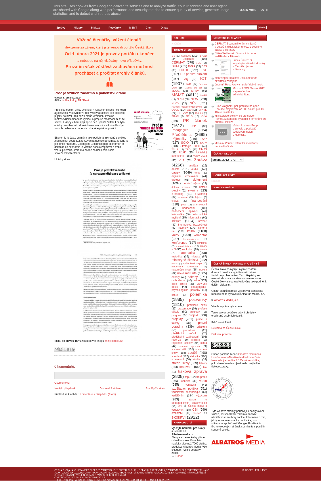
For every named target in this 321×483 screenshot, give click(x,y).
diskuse (176, 179)
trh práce (202, 377)
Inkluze (95, 27)
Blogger (248, 470)
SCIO (185, 142)
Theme (58, 480)
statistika (195, 356)
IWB (188, 84)
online (196, 280)
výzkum (201, 395)
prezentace (184, 308)
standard (177, 356)
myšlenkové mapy (192, 263)
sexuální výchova (189, 346)
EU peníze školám (193, 74)
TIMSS (203, 149)
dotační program (181, 187)
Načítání (177, 43)
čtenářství (177, 413)
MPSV (195, 90)
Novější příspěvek (64, 388)
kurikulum (187, 249)
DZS (204, 66)
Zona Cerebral (116, 480)
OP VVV (183, 113)
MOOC (176, 90)
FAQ (185, 79)
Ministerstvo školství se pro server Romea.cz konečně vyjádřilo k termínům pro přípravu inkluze (240, 119)
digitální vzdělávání (185, 176)
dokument (200, 179)
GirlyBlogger (139, 480)
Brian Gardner (75, 480)
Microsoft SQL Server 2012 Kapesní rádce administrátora (249, 91)
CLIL (198, 62)
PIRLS (189, 116)
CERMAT (178, 62)
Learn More (248, 10)
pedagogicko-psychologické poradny (189, 288)
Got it (264, 10)
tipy (205, 367)
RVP (204, 139)
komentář (200, 235)
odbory (176, 277)
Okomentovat (62, 382)
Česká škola (62, 470)
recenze (176, 339)
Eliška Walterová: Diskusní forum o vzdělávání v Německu (235, 55)
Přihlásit (261, 470)
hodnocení (188, 208)
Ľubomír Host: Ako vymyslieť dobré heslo (239, 84)
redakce (195, 339)
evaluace (182, 197)
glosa (183, 204)
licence (203, 249)
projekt (193, 315)
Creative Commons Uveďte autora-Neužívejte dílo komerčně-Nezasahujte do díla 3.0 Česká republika (236, 357)
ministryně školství (185, 260)
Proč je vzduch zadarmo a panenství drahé (90, 93)
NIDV (194, 99)
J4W (167, 480)
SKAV (203, 142)
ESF (204, 70)
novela (203, 269)
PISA (204, 116)
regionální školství (182, 342)
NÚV (193, 103)
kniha (66, 100)
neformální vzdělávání (185, 266)
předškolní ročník (184, 333)
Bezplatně (188, 58)
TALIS (175, 149)
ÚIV (180, 406)
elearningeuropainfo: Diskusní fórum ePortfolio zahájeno (236, 79)
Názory (78, 27)
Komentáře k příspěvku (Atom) (98, 394)
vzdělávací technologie (186, 392)
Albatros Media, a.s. (226, 300)
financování (199, 200)
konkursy (202, 243)
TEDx (188, 149)
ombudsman (179, 280)
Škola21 (197, 413)
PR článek (84, 100)
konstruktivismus (184, 246)
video (203, 381)
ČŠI (195, 409)
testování (185, 367)
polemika (198, 294)
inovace (202, 221)
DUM (175, 66)
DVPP (191, 66)
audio (194, 169)
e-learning (177, 193)
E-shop (179, 456)
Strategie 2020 (190, 146)
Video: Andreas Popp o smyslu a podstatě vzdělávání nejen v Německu (245, 130)
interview (183, 227)
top (187, 377)
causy (176, 172)
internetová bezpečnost (192, 224)
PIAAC (175, 116)
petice (175, 295)
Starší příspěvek (155, 388)
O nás (164, 27)
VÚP (181, 160)
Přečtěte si (182, 134)
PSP (193, 126)
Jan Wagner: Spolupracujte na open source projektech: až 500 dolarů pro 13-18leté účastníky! (239, 109)
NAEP (204, 95)
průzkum (202, 326)
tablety (203, 363)
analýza (193, 165)
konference (179, 242)
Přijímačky (179, 139)
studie (196, 359)
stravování (178, 359)
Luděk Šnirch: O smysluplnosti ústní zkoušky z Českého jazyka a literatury (249, 65)
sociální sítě (179, 349)
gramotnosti (200, 204)
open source (179, 283)
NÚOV (175, 103)
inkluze (177, 221)
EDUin (183, 70)
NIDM (180, 99)
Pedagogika (180, 130)
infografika (178, 214)
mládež (175, 263)
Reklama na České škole (226, 328)
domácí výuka (191, 183)
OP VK (203, 109)
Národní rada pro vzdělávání (187, 106)
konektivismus (191, 239)
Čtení (148, 27)
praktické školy (197, 305)
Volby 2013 (200, 155)
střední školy (181, 363)
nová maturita (187, 273)
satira (204, 342)
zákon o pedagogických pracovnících (189, 401)
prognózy (195, 311)
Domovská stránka (111, 388)
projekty (177, 319)
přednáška (189, 330)
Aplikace (186, 55)
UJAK (182, 152)
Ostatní (199, 113)
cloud (197, 172)
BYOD (203, 55)
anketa (176, 169)
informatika (194, 217)
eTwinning (201, 193)
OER (190, 109)
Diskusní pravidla (221, 334)
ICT (203, 78)
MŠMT (133, 27)
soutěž (192, 352)
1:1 (173, 55)
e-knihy (193, 190)
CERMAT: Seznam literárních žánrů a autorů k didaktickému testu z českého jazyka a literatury (238, 46)
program (177, 315)
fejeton (198, 197)
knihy (73, 100)
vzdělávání (178, 395)
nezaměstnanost (181, 269)
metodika (177, 256)
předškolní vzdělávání (185, 336)
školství (179, 417)
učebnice (185, 381)
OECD (175, 109)
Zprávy (61, 27)
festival (175, 200)
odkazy (193, 277)
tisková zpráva (192, 371)
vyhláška (190, 384)
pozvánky (198, 299)
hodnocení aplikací (185, 211)
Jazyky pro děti (194, 88)
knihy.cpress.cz (114, 340)
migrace (195, 256)
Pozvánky (115, 27)
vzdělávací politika (185, 388)
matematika (187, 253)
